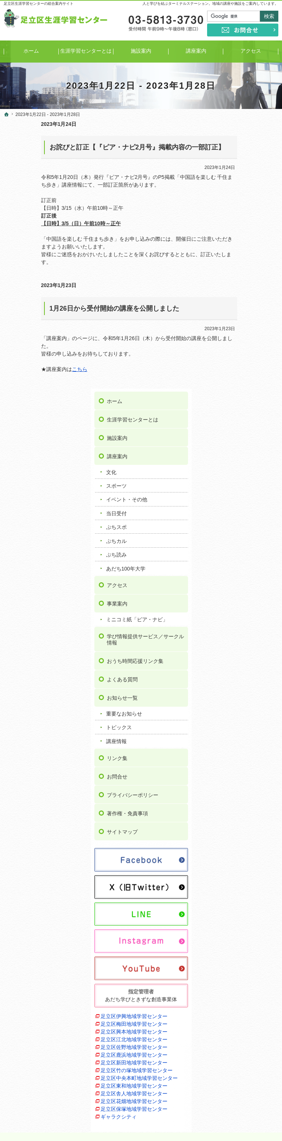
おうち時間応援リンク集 (249, 399)
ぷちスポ (233, 256)
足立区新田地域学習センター (245, 829)
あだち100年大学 (242, 297)
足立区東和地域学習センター (245, 875)
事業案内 (234, 332)
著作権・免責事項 (244, 555)
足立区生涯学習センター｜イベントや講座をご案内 (206, 1124)
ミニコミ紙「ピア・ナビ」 (248, 351)
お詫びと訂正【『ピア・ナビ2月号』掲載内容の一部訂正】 (100, 147)
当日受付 (233, 242)
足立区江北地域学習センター (245, 782)
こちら (42, 369)
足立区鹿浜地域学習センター (245, 813)
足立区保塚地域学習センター (245, 922)
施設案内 (234, 167)
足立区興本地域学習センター (245, 767)
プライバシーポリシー (249, 536)
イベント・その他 (243, 228)
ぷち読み (233, 283)
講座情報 (233, 483)
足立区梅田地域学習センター (245, 752)
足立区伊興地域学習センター (245, 736)
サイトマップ (239, 573)
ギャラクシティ (235, 933)
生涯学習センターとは (249, 148)
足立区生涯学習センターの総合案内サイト (38, 3)
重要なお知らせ (241, 455)
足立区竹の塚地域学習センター (245, 844)
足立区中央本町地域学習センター (245, 860)
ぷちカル (233, 269)
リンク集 (234, 499)
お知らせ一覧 (239, 439)
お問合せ (234, 518)
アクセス (234, 314)
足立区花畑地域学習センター (245, 906)
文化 (228, 201)
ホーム (231, 130)
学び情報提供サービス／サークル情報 (249, 374)
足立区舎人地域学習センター (245, 891)
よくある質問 (239, 421)
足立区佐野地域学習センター (245, 798)
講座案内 (234, 185)
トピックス (236, 469)
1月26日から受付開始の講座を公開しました (77, 308)
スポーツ (233, 215)
